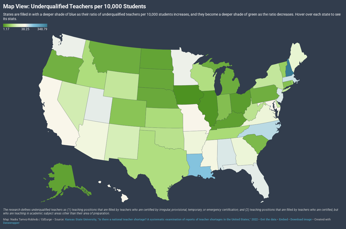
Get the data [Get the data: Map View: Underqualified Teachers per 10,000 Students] (268, 219)
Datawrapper (11, 223)
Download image (301, 219)
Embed (283, 219)
